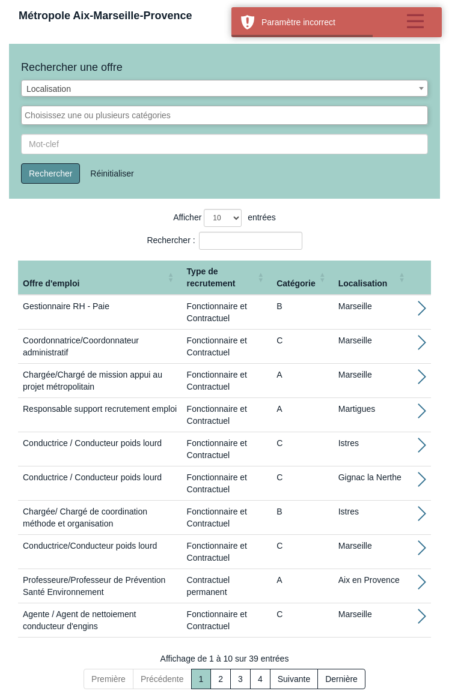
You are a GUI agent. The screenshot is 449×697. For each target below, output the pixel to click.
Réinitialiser (111, 173)
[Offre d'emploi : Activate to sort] (100, 278)
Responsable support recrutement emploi (100, 409)
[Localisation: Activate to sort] (373, 278)
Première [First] (108, 679)
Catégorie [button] (296, 283)
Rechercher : (171, 240)
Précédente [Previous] (162, 679)
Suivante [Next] (294, 679)
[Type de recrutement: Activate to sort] (227, 278)
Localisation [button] (363, 283)
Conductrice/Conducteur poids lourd (90, 546)
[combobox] (224, 88)
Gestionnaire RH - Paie (66, 306)
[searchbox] (224, 115)
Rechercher (50, 173)
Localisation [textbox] (48, 89)
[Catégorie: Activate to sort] (303, 278)
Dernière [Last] (341, 679)
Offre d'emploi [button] (51, 283)
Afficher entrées (224, 218)
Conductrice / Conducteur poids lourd (92, 443)
